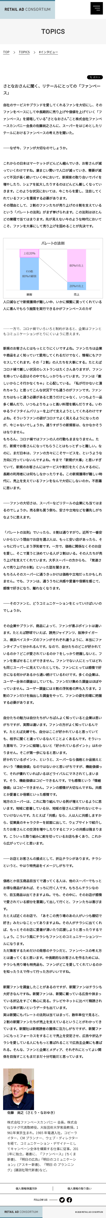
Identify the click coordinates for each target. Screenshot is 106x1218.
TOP (6, 52)
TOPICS (24, 52)
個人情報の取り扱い (79, 1188)
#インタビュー (48, 52)
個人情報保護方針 (26, 1188)
